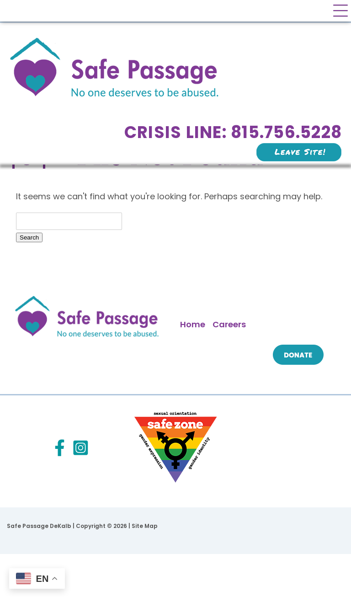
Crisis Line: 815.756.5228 (233, 132)
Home (192, 324)
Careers (229, 324)
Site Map (145, 526)
